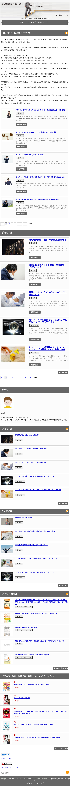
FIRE (20, 113)
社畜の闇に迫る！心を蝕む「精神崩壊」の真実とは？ (47, 266)
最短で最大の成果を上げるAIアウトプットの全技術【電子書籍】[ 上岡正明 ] (34, 724)
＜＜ (2, 224)
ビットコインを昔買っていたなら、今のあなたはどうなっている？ (48, 321)
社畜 (33, 243)
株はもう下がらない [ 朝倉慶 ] (22, 698)
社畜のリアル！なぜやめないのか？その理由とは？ (48, 293)
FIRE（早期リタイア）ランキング (11, 767)
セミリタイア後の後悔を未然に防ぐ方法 (30, 155)
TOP (21, 22)
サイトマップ (31, 22)
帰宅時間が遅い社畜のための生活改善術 (47, 240)
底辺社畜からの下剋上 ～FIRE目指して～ (21, 778)
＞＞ (25, 224)
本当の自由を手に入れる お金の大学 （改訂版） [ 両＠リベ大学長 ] (32, 684)
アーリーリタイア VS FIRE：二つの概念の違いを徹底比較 (36, 132)
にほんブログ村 (6, 758)
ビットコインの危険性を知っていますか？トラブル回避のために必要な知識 (47, 348)
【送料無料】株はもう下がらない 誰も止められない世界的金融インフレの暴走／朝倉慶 (37, 737)
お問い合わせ (43, 22)
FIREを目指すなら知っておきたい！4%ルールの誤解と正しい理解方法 (40, 110)
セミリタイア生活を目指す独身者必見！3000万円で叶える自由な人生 (40, 177)
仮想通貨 (34, 325)
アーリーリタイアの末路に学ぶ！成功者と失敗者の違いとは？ (37, 199)
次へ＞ (20, 224)
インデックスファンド (24, 607)
